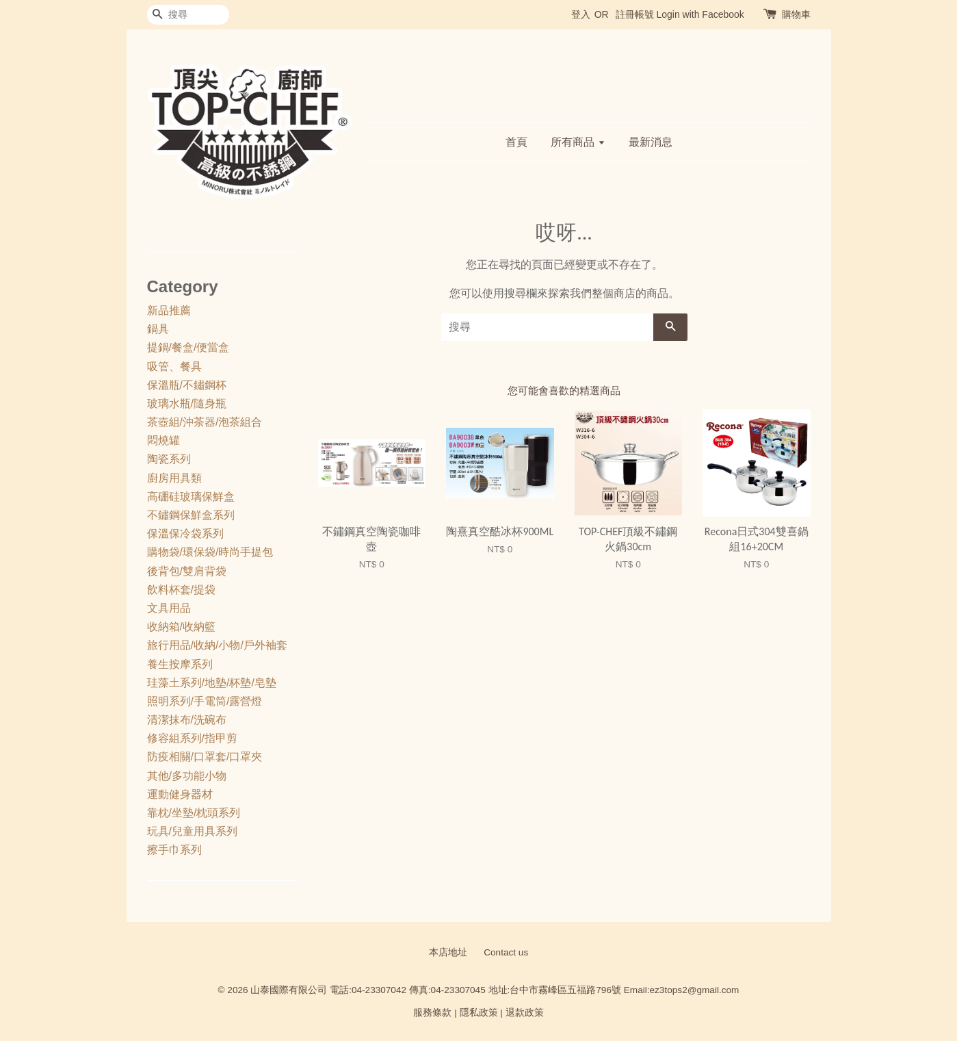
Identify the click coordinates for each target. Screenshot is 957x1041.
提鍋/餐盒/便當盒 (188, 347)
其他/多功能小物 (186, 776)
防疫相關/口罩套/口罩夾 (205, 756)
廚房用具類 (174, 478)
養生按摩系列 (180, 664)
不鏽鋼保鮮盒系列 (191, 515)
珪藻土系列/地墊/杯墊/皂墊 (211, 683)
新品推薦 (169, 310)
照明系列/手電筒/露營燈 (205, 701)
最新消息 (650, 142)
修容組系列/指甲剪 (192, 738)
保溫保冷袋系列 (185, 533)
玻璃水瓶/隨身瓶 (186, 403)
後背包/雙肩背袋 (186, 571)
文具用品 (169, 608)
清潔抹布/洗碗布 (186, 719)
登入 (580, 14)
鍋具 (158, 329)
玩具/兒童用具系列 (192, 831)
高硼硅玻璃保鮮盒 (191, 496)
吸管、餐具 (174, 366)
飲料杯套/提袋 (181, 589)
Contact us (506, 952)
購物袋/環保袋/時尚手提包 (210, 552)
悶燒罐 (163, 440)
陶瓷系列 (169, 459)
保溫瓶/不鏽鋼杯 (186, 385)
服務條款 (432, 1012)
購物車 (796, 14)
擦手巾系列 (174, 850)
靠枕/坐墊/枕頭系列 (194, 813)
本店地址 (448, 952)
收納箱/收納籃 (181, 626)
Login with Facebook (700, 14)
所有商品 (578, 142)
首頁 (516, 142)
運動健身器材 (180, 794)
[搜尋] (188, 15)
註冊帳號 (635, 14)
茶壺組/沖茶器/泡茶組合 (205, 422)
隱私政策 (479, 1012)
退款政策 (525, 1012)
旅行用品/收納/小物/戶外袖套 (217, 645)
